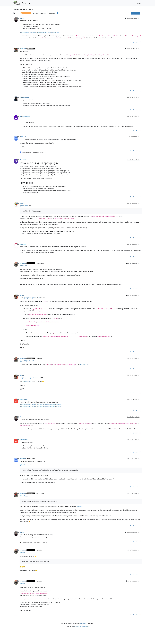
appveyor (79, 506)
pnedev (22, 203)
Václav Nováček (24, 97)
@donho (39, 550)
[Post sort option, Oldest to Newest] (128, 13)
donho (22, 18)
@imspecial (27, 298)
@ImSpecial (40, 263)
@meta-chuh (36, 298)
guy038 (22, 295)
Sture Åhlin (23, 160)
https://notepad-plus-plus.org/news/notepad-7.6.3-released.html (39, 32)
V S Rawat (23, 137)
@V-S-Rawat (24, 465)
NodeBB (75, 626)
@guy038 (39, 358)
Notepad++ (83, 623)
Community (26, 3)
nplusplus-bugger (25, 116)
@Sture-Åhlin (24, 206)
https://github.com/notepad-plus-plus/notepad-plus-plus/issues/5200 (40, 406)
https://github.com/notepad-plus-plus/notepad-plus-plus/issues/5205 (40, 404)
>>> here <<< (84, 364)
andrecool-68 (23, 399)
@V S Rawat (31, 458)
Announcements (26, 13)
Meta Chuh (23, 48)
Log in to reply (135, 13)
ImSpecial (23, 244)
